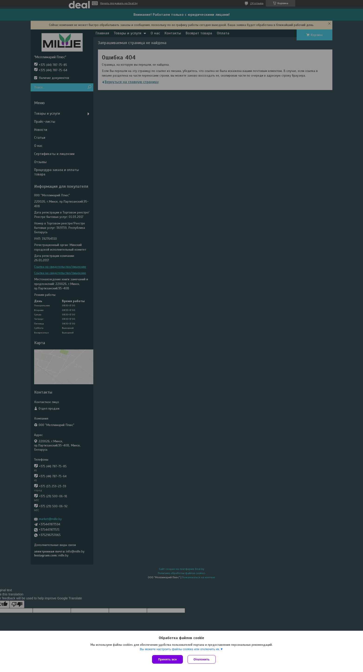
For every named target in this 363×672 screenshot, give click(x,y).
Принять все (167, 659)
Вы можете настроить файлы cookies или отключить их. (180, 649)
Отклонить (202, 659)
